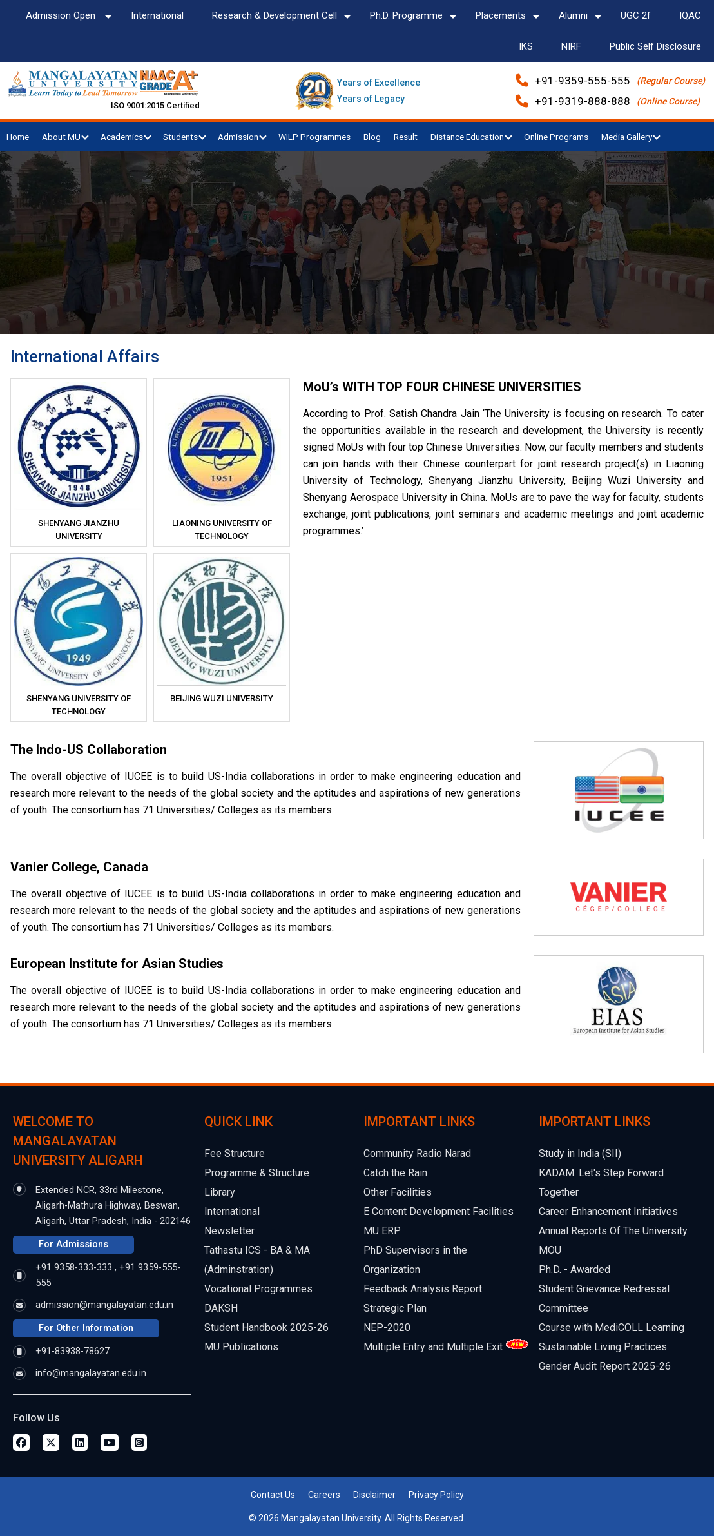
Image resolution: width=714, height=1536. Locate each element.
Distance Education (471, 136)
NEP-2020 (386, 1327)
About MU (65, 136)
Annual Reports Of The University (613, 1231)
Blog (372, 136)
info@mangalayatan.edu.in (90, 1373)
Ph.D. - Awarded (574, 1269)
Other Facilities (397, 1192)
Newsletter (229, 1231)
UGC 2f (636, 15)
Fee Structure (234, 1153)
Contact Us (273, 1495)
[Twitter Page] (51, 1442)
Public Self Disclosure (655, 46)
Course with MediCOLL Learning (611, 1327)
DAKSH (221, 1308)
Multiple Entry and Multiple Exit (433, 1347)
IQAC (690, 15)
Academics (126, 136)
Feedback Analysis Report (422, 1289)
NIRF (571, 46)
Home (17, 136)
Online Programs (556, 136)
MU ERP (382, 1231)
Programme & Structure (256, 1173)
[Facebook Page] (21, 1442)
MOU (550, 1250)
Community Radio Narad (417, 1153)
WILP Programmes (314, 136)
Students (184, 136)
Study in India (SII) (580, 1153)
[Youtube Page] (109, 1442)
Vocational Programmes (258, 1289)
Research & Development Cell (274, 15)
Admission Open (62, 15)
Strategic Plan (395, 1308)
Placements (501, 15)
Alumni (573, 15)
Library (219, 1192)
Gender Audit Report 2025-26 (605, 1366)
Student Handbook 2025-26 (266, 1327)
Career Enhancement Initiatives (608, 1211)
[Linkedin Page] (79, 1442)
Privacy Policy (436, 1495)
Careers (324, 1495)
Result (406, 136)
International (157, 15)
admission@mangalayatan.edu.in (104, 1304)
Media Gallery (631, 136)
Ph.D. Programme (406, 15)
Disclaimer (374, 1495)
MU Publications (241, 1347)
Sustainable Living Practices (603, 1347)
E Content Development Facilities (438, 1211)
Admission (242, 136)
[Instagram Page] (139, 1442)
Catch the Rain (395, 1173)
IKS (526, 46)
